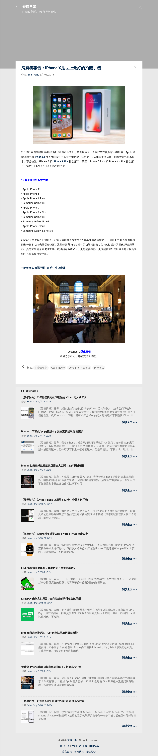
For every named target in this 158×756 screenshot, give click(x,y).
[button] (135, 67)
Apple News (58, 367)
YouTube (76, 745)
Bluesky (94, 745)
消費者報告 (41, 367)
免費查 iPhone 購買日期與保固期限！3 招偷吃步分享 (51, 666)
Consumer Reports (79, 367)
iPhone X (40, 156)
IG (65, 745)
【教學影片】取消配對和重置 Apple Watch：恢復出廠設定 (54, 533)
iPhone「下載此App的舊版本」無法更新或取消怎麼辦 (52, 431)
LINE (85, 745)
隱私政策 (67, 751)
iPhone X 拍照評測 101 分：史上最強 (44, 267)
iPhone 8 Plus (60, 161)
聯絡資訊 (91, 751)
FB (60, 745)
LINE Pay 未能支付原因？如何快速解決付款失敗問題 (51, 598)
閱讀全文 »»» (129, 422)
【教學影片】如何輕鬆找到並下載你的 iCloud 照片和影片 (54, 397)
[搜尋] (140, 7)
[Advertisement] (79, 39)
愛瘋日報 (29, 7)
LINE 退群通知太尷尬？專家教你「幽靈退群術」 (48, 567)
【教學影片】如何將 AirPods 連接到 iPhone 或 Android (53, 700)
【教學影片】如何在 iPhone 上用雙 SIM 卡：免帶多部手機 (54, 499)
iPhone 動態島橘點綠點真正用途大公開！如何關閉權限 (52, 465)
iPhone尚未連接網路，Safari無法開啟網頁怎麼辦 (49, 632)
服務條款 (79, 751)
